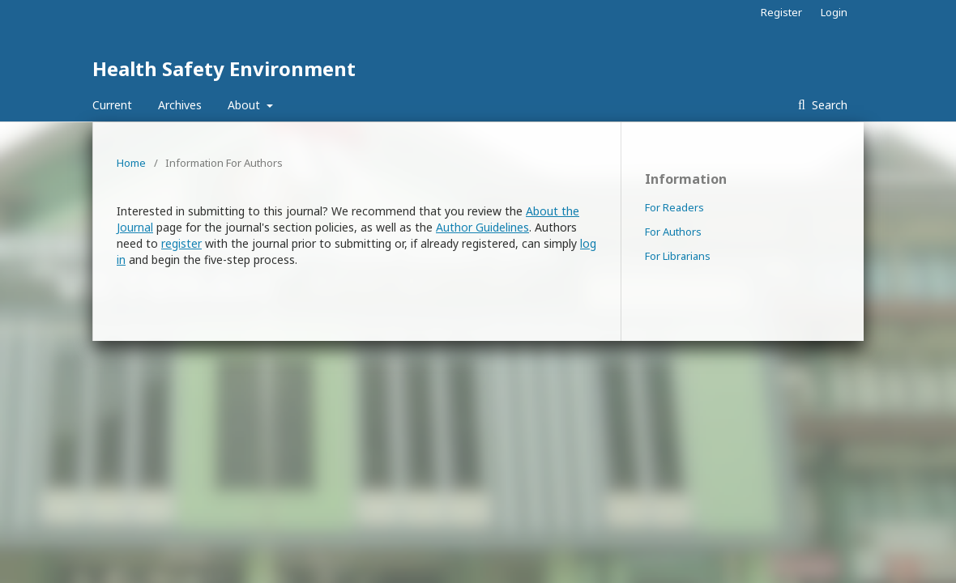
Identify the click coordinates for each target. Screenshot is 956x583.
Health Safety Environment (224, 68)
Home (131, 162)
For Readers (674, 207)
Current (112, 105)
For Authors (673, 231)
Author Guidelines (482, 227)
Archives (180, 105)
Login (834, 12)
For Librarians (678, 256)
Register (781, 12)
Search (828, 105)
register (181, 243)
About (245, 105)
